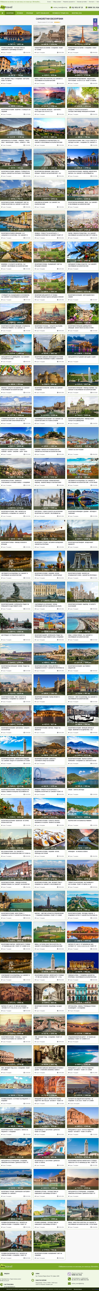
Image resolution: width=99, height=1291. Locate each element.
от (16, 44)
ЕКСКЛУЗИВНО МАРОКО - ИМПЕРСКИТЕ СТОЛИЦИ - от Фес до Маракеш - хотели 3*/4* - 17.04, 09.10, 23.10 (49, 977)
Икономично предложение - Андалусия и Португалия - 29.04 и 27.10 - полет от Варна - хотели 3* (82, 80)
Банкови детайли (82, 1)
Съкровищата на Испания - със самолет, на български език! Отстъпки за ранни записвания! (49, 420)
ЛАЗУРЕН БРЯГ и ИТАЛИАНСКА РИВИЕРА (79, 820)
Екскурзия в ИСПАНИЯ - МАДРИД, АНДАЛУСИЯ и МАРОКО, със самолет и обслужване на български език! (82, 173)
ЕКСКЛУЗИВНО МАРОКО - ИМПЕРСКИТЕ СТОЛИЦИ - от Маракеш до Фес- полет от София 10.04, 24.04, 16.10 (15, 946)
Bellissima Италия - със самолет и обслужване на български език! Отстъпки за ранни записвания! (15, 853)
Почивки (20, 13)
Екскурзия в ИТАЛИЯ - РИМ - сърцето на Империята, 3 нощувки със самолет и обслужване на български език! (13, 698)
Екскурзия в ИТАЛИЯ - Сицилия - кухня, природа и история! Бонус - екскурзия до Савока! (48, 575)
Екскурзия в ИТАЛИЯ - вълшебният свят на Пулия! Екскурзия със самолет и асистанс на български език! (15, 204)
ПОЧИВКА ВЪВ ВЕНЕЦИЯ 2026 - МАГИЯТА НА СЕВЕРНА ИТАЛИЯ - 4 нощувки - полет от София (14, 1255)
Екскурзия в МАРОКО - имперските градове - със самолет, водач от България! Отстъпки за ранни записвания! (15, 760)
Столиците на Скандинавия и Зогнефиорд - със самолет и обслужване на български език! (15, 297)
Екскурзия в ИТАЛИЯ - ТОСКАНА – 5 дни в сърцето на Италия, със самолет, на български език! (14, 1038)
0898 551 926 (93, 7)
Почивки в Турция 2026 (61, 13)
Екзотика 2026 (77, 13)
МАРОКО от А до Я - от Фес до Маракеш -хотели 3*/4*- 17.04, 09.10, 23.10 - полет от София (14, 1008)
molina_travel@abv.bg (59, 7)
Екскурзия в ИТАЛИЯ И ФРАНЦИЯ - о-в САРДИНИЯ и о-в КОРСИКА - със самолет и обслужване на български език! (14, 235)
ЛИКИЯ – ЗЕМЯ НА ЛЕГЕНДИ (76, 789)
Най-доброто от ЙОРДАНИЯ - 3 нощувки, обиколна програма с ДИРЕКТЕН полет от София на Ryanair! (14, 1162)
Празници (29, 13)
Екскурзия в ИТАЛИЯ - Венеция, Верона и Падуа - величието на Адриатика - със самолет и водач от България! (81, 729)
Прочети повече (78, 1289)
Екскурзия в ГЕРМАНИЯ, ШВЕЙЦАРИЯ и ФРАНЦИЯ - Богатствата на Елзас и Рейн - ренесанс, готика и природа (81, 327)
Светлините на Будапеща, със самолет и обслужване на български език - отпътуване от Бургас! (82, 482)
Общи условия (57, 1)
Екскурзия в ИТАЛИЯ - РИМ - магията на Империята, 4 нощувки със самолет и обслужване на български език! (13, 513)
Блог (98, 1)
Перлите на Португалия (75, 449)
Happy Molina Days (42, 13)
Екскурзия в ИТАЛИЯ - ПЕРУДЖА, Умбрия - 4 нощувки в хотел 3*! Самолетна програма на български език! (82, 915)
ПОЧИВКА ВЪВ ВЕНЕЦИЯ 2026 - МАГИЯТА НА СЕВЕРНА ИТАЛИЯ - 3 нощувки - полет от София (14, 1224)
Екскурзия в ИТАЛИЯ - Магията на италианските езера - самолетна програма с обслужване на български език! (82, 575)
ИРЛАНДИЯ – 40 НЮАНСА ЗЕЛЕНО (78, 851)
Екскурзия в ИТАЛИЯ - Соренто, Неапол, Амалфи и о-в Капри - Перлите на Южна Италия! (47, 822)
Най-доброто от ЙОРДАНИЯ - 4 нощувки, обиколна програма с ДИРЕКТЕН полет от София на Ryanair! (81, 1193)
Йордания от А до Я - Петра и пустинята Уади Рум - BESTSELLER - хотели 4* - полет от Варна (49, 1100)
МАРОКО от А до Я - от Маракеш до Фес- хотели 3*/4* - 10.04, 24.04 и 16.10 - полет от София (82, 946)
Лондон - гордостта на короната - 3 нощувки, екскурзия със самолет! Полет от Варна (49, 791)
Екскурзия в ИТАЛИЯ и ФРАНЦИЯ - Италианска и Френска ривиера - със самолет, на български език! (15, 327)
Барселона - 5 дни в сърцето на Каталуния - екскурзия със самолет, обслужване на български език (49, 513)
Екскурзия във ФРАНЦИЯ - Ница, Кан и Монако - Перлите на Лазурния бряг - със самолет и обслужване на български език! (48, 173)
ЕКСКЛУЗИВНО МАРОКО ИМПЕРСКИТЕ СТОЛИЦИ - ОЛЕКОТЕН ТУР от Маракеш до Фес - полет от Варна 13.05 (82, 1162)
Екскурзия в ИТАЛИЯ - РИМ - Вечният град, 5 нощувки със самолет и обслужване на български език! (48, 884)
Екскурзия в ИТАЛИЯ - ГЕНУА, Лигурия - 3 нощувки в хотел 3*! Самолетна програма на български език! (49, 667)
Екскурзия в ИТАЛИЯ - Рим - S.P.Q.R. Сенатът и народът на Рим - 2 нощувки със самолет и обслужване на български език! (82, 142)
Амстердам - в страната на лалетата (13, 635)
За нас (49, 1)
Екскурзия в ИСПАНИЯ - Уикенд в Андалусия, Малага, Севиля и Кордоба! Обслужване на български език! (15, 791)
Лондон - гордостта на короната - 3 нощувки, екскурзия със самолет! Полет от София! (49, 235)
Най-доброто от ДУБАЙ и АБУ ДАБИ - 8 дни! (82, 357)
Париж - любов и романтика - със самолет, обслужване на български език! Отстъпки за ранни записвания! (82, 235)
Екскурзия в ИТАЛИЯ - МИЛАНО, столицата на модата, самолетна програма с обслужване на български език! (15, 173)
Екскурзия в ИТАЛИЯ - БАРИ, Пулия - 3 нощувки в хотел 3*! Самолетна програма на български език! (15, 915)
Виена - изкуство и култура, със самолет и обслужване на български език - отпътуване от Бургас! (82, 1224)
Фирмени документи (69, 1)
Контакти (91, 1)
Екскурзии (10, 13)
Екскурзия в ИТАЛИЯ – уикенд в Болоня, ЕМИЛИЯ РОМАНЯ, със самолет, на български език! (15, 884)
